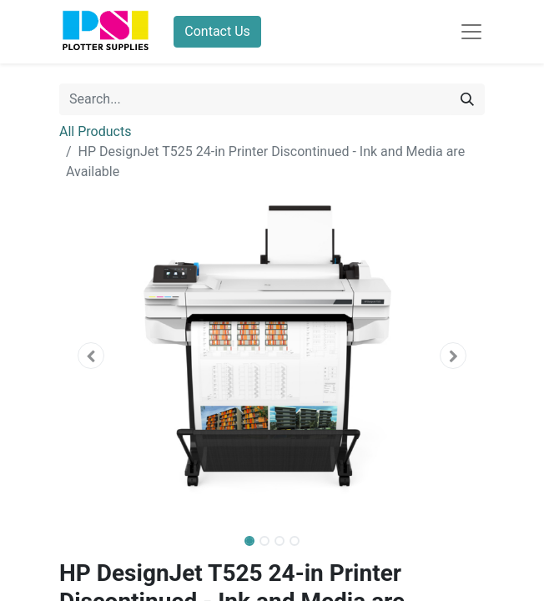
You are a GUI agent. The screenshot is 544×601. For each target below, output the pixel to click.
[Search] (467, 99)
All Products (95, 131)
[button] (91, 355)
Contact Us (217, 31)
